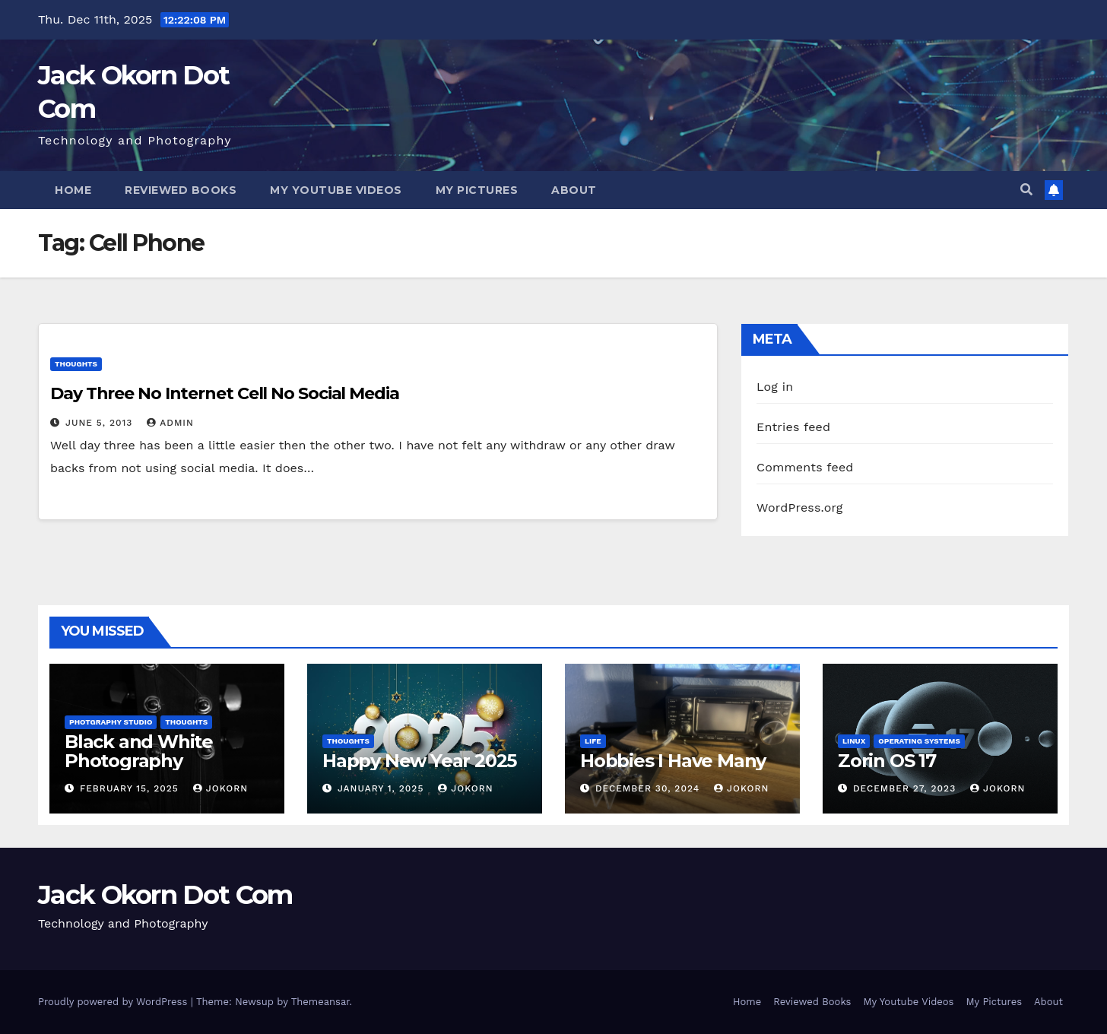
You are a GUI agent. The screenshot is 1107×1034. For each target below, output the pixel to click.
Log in (775, 386)
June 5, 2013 (100, 422)
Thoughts (76, 364)
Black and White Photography (139, 751)
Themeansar (320, 1001)
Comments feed (805, 467)
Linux (853, 741)
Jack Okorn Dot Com (165, 895)
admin (170, 422)
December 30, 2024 (649, 788)
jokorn (220, 788)
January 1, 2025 (382, 788)
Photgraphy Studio (110, 722)
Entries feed (793, 427)
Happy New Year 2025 (419, 761)
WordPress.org (800, 507)
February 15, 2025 (131, 788)
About (574, 190)
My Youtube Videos (336, 190)
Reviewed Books (180, 190)
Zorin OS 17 (887, 761)
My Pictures (477, 190)
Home (73, 190)
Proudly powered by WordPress (114, 1001)
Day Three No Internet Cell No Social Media (224, 393)
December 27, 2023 (906, 788)
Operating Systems (919, 741)
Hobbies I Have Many (673, 761)
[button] (1026, 189)
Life (593, 741)
